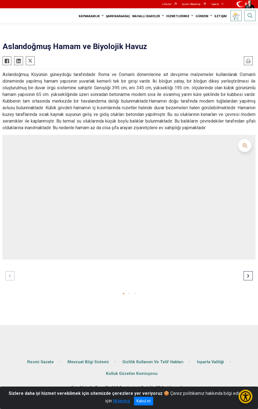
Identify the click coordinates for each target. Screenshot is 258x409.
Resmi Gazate (40, 362)
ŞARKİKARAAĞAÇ (118, 16)
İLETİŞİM (220, 16)
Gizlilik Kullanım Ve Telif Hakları (152, 362)
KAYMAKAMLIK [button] (89, 16)
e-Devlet (166, 4)
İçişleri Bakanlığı (191, 4)
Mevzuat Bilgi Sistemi (88, 362)
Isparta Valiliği (210, 362)
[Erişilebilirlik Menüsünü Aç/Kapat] (245, 396)
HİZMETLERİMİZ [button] (177, 16)
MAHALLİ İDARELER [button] (146, 16)
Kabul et (143, 401)
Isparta (215, 4)
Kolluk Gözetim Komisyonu (132, 373)
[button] (123, 293)
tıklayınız (121, 400)
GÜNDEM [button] (202, 16)
